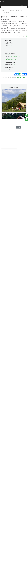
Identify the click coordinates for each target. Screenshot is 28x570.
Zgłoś (25, 35)
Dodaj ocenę (21, 77)
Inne (14, 64)
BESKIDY (2, 1)
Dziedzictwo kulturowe (10, 59)
